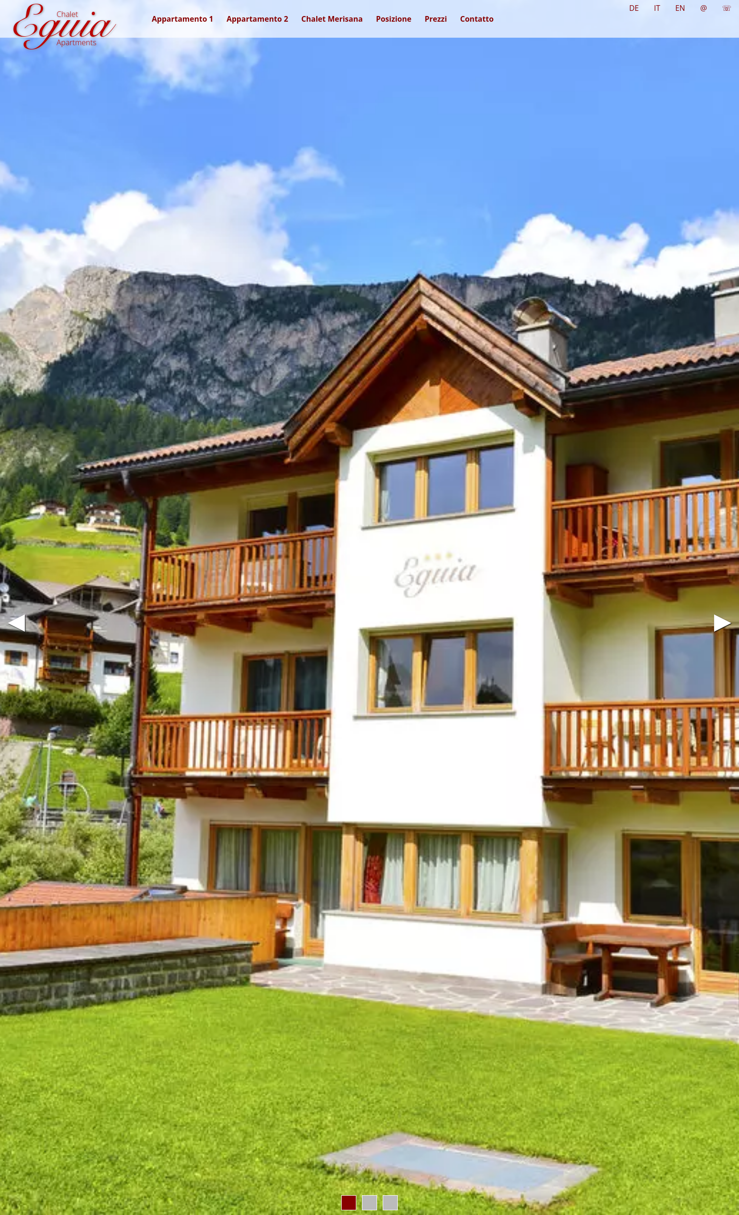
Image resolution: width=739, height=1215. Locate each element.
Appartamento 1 (182, 19)
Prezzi (436, 19)
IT (657, 8)
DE (634, 8)
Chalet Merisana (331, 19)
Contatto (476, 19)
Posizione (393, 19)
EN (680, 8)
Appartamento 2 (257, 19)
